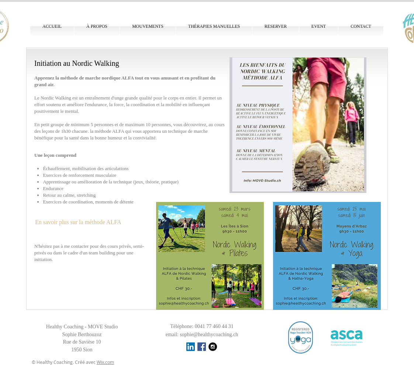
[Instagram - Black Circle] (212, 346)
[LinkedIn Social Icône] (190, 346)
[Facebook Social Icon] (201, 346)
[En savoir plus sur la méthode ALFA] (82, 222)
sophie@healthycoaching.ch (209, 334)
